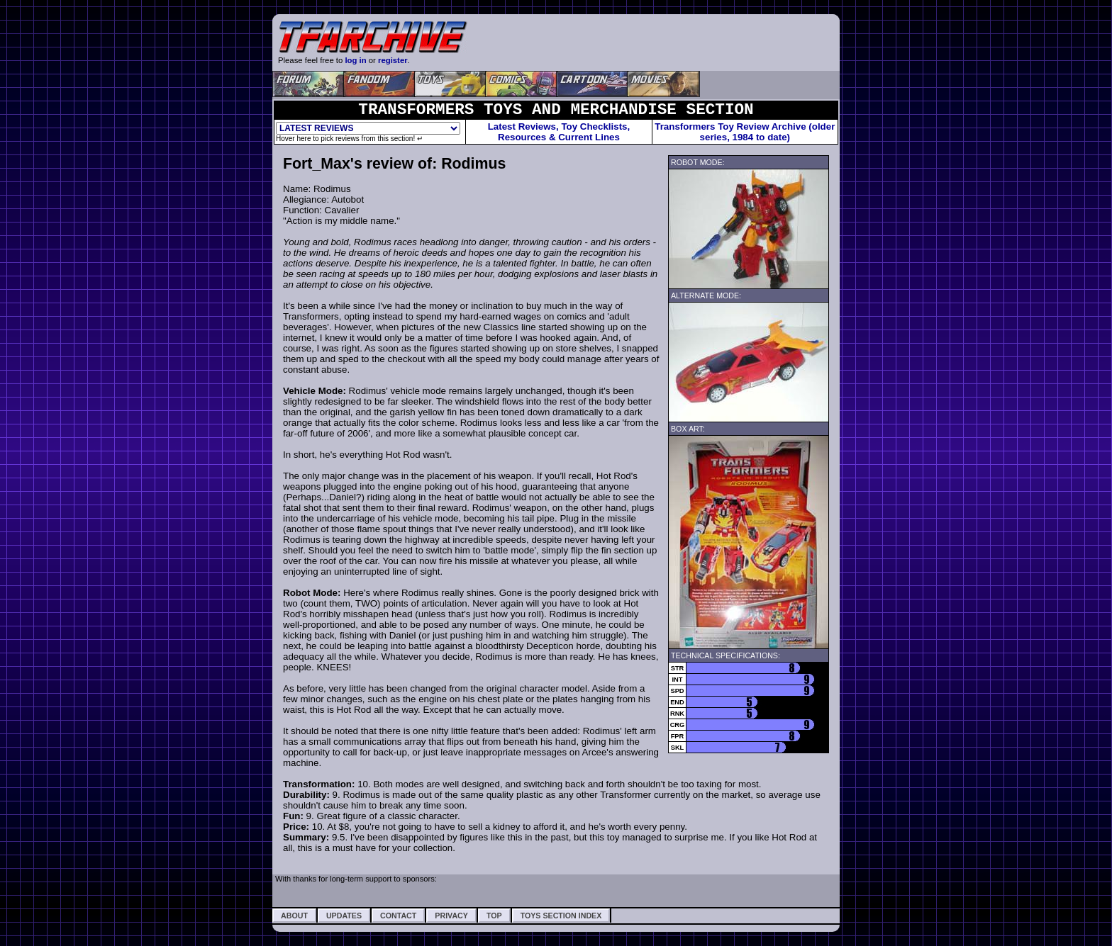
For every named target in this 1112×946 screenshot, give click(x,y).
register (393, 60)
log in (355, 60)
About (294, 915)
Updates (344, 915)
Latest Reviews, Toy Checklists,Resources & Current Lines (559, 131)
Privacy (451, 915)
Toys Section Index (561, 915)
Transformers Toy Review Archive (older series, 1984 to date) (745, 131)
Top (494, 915)
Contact (398, 915)
